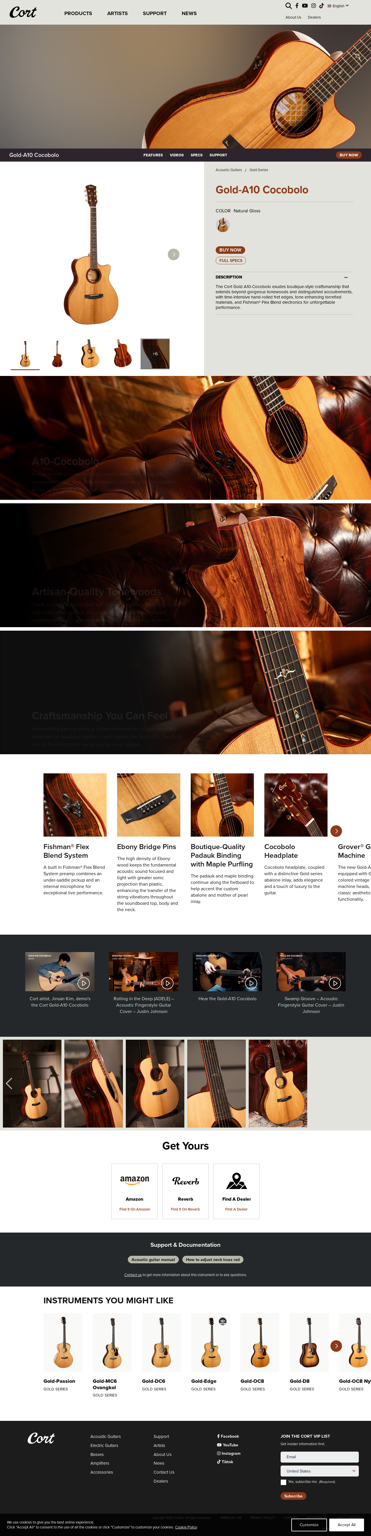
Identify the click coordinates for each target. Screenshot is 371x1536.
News (159, 1463)
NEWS (189, 13)
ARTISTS (117, 13)
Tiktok (225, 1462)
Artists (159, 1446)
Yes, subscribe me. (311, 1481)
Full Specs (230, 260)
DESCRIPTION (229, 277)
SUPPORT (155, 13)
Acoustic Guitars (229, 170)
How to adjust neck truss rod (213, 1259)
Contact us (133, 1275)
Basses (97, 1455)
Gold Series (259, 170)
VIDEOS (177, 155)
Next (173, 254)
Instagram (229, 1453)
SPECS (197, 155)
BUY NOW (349, 155)
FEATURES (153, 155)
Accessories (101, 1472)
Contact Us (164, 1472)
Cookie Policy (186, 1527)
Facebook (228, 1436)
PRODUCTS (78, 13)
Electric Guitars (104, 1446)
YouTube (227, 1445)
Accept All (347, 1525)
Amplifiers (99, 1463)
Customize (309, 1525)
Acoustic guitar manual (153, 1259)
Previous (9, 1083)
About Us (293, 17)
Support (161, 1437)
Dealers (314, 17)
